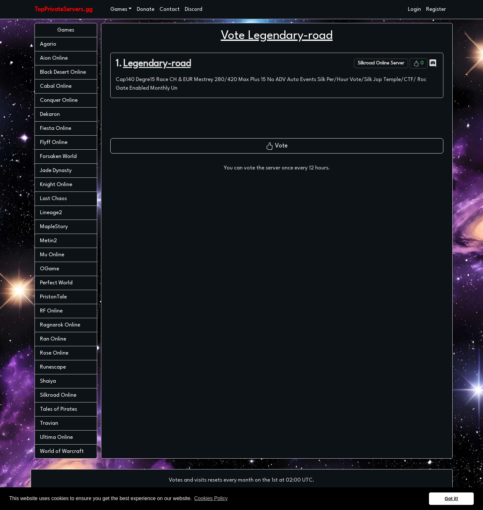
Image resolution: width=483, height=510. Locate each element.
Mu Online (52, 255)
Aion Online (54, 58)
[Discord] (433, 63)
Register (436, 9)
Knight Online (56, 184)
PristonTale (53, 297)
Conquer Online (59, 100)
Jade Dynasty (56, 170)
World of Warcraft (62, 451)
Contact (170, 9)
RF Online (51, 311)
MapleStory (54, 226)
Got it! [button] (451, 498)
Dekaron (50, 114)
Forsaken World (58, 156)
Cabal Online (56, 86)
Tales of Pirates (58, 409)
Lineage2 (51, 212)
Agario (48, 44)
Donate (145, 9)
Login (414, 9)
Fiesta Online (55, 128)
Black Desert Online (63, 72)
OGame (49, 269)
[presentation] (276, 120)
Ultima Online (56, 437)
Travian (49, 423)
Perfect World (56, 283)
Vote (277, 146)
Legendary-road (157, 64)
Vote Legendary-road (277, 36)
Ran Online (53, 339)
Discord (193, 9)
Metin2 (48, 241)
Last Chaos (53, 198)
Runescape (53, 367)
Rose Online (54, 353)
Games (118, 9)
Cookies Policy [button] (211, 498)
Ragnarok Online (60, 325)
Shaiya (48, 381)
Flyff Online (53, 142)
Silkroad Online (58, 395)
